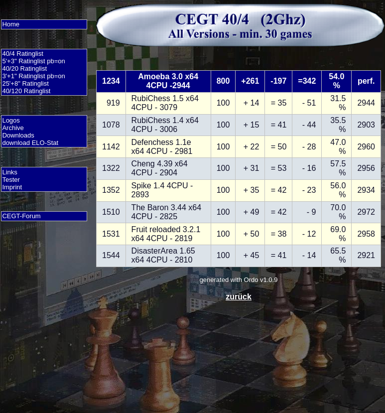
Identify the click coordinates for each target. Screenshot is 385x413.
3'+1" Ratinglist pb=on (33, 76)
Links (9, 172)
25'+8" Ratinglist (25, 83)
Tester (10, 179)
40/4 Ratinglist (22, 53)
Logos (10, 120)
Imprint (12, 187)
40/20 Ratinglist (24, 68)
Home (10, 24)
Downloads (18, 135)
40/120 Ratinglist (26, 91)
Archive (12, 128)
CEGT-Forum (21, 216)
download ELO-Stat (30, 142)
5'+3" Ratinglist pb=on (33, 61)
